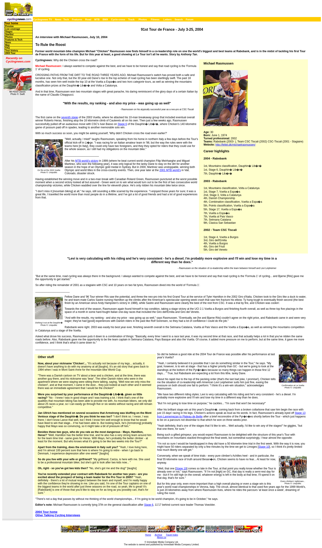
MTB (97, 19)
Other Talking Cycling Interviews (57, 515)
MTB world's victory (86, 160)
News (58, 19)
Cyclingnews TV (42, 19)
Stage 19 (181, 468)
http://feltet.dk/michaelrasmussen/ (236, 144)
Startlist (9, 34)
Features (77, 19)
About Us (161, 537)
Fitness (155, 19)
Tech (66, 19)
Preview (9, 26)
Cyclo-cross (118, 19)
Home (148, 535)
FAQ (7, 48)
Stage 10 (263, 446)
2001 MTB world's (170, 170)
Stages (9, 31)
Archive (158, 535)
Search (179, 19)
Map (7, 45)
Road (88, 19)
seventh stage (69, 117)
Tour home (11, 23)
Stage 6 (122, 124)
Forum (189, 19)
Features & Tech (13, 40)
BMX (105, 19)
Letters (167, 19)
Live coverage (12, 29)
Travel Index (172, 535)
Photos (142, 19)
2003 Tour (10, 53)
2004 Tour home (46, 512)
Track (131, 19)
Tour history (11, 50)
